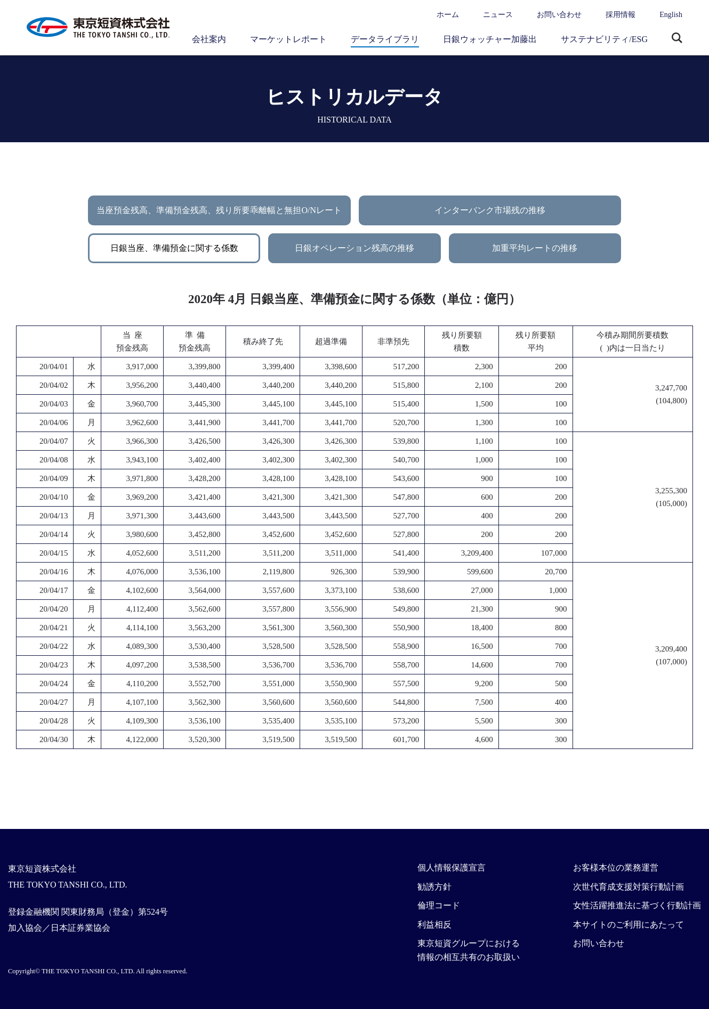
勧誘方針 (434, 886)
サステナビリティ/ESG (604, 39)
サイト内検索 (677, 39)
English (670, 15)
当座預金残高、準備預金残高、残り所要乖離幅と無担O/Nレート (219, 210)
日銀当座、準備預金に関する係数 (174, 248)
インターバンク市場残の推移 (489, 210)
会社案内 (209, 39)
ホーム (448, 15)
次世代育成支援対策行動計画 (628, 886)
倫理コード (438, 905)
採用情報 (620, 15)
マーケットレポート (288, 39)
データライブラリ (385, 39)
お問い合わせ (559, 15)
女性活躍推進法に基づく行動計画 (637, 905)
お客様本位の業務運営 (615, 867)
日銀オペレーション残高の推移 (354, 248)
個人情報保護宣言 (451, 867)
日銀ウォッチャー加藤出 (490, 39)
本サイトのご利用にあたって (628, 924)
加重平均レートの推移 (534, 248)
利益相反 (434, 924)
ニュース (498, 15)
